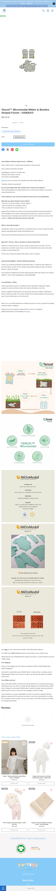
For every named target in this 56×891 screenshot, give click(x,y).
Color (3, 137)
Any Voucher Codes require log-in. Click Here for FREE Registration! (27, 6)
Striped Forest (19, 137)
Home (28, 884)
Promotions (4, 127)
